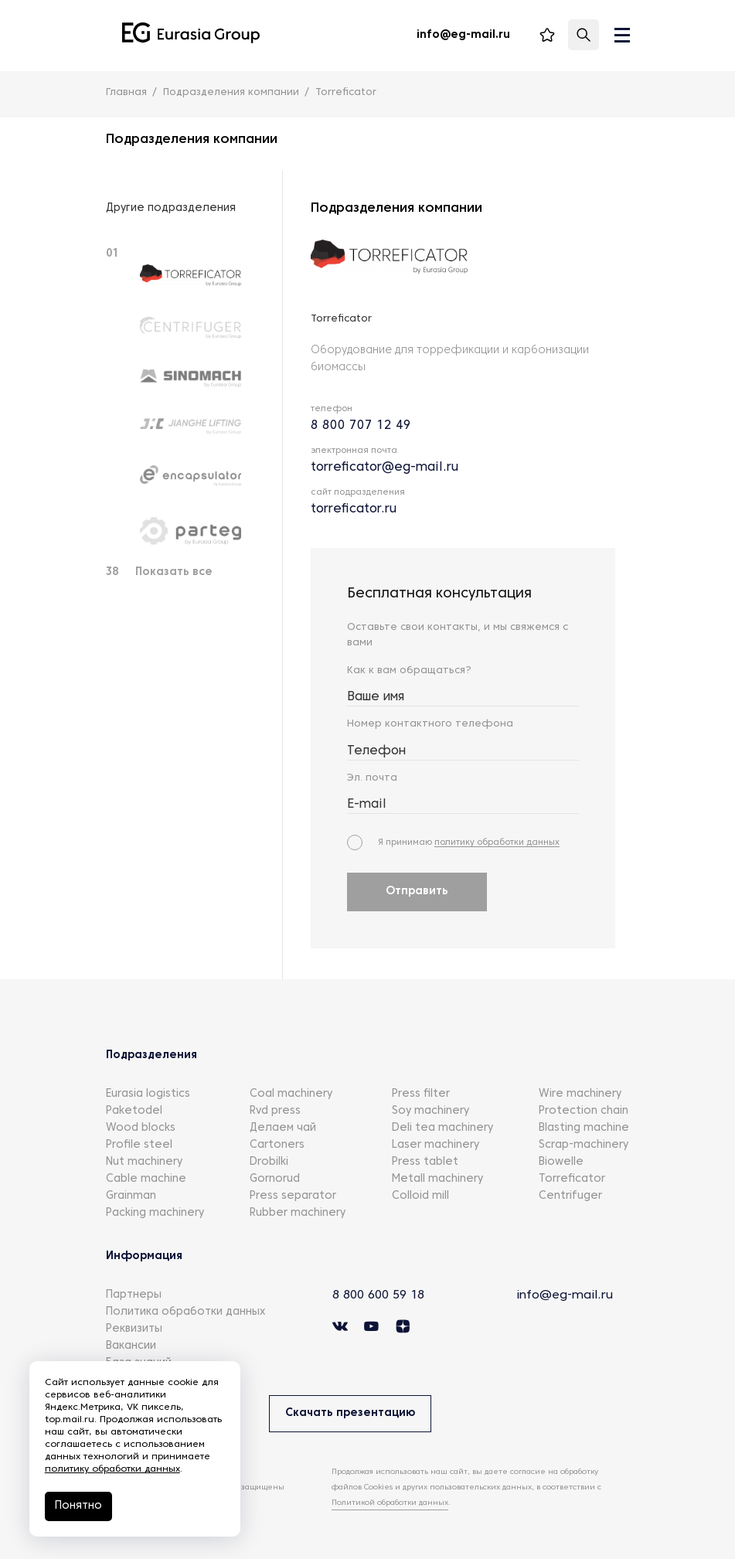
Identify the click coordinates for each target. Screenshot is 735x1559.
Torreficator (572, 1181)
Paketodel (134, 1113)
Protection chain (583, 1113)
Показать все (174, 572)
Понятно (80, 1505)
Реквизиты (134, 1331)
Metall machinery (437, 1181)
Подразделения (151, 1057)
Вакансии (131, 1348)
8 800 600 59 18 (382, 1297)
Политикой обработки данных (390, 1501)
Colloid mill (420, 1198)
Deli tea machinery (442, 1130)
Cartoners (277, 1147)
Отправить (417, 893)
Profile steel (139, 1147)
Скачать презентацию (353, 1415)
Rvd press (275, 1113)
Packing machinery (155, 1215)
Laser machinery (435, 1147)
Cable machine (146, 1181)
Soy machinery (430, 1113)
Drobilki (269, 1164)
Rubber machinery (297, 1215)
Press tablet (425, 1164)
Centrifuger (570, 1198)
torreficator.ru (353, 509)
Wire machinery (580, 1096)
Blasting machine (584, 1130)
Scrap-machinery (583, 1147)
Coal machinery (291, 1096)
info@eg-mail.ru (566, 1297)
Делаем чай (283, 1130)
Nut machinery (144, 1164)
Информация (144, 1258)
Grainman (131, 1198)
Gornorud (275, 1181)
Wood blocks (140, 1130)
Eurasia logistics (148, 1096)
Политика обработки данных (185, 1314)
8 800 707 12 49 (361, 425)
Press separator (293, 1198)
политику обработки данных (497, 844)
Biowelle (561, 1164)
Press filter (421, 1096)
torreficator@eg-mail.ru (384, 467)
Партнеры (134, 1297)
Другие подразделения (171, 208)
